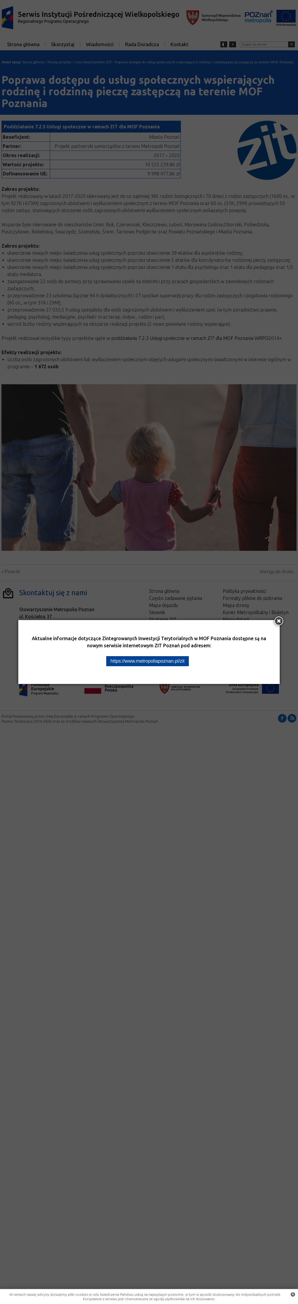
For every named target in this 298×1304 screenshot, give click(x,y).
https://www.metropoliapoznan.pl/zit (148, 661)
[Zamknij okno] (278, 621)
